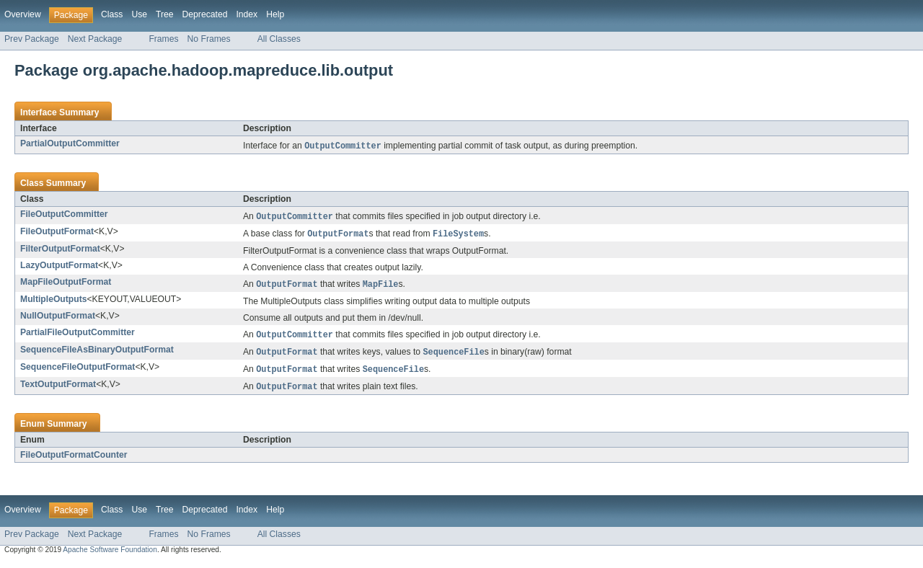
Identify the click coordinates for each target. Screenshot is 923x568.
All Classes (279, 39)
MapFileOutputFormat (65, 284)
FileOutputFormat (57, 233)
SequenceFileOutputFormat (77, 371)
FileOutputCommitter (64, 215)
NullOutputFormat (57, 319)
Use (139, 14)
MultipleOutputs (53, 302)
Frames (163, 39)
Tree (165, 14)
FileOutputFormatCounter (74, 461)
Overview (22, 14)
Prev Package (31, 39)
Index (246, 14)
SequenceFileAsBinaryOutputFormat (97, 353)
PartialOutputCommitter (70, 143)
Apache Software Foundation (110, 555)
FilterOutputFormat (60, 251)
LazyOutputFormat (59, 267)
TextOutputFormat (58, 389)
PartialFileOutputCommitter (77, 335)
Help (275, 14)
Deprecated (205, 14)
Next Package (95, 39)
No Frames (209, 39)
